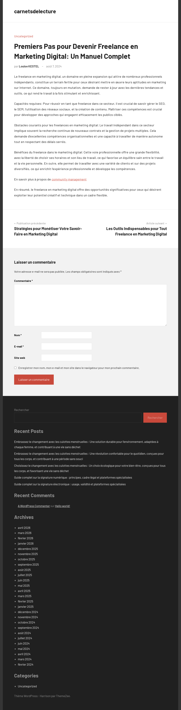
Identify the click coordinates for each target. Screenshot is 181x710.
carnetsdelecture (35, 11)
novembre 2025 (28, 554)
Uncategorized (23, 36)
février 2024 (25, 664)
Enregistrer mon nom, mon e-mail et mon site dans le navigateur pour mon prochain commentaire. (78, 367)
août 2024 (24, 633)
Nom (18, 335)
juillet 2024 (25, 638)
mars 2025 (24, 596)
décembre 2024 (28, 612)
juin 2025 (24, 580)
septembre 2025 (28, 564)
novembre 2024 (28, 617)
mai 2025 (24, 585)
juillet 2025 (25, 575)
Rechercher (21, 410)
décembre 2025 (28, 548)
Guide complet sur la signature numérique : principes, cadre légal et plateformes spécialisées (73, 477)
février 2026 (25, 538)
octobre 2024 (26, 622)
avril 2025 (24, 591)
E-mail (19, 346)
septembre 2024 (28, 627)
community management (69, 179)
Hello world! (62, 506)
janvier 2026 (26, 543)
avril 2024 (24, 654)
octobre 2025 (26, 559)
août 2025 (24, 569)
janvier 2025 (26, 606)
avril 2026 (24, 527)
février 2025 (25, 601)
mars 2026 (24, 532)
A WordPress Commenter (34, 506)
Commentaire (23, 280)
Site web (19, 357)
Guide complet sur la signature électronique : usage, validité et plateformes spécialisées (70, 484)
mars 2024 (24, 659)
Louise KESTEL (29, 66)
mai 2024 (24, 648)
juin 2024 (24, 643)
